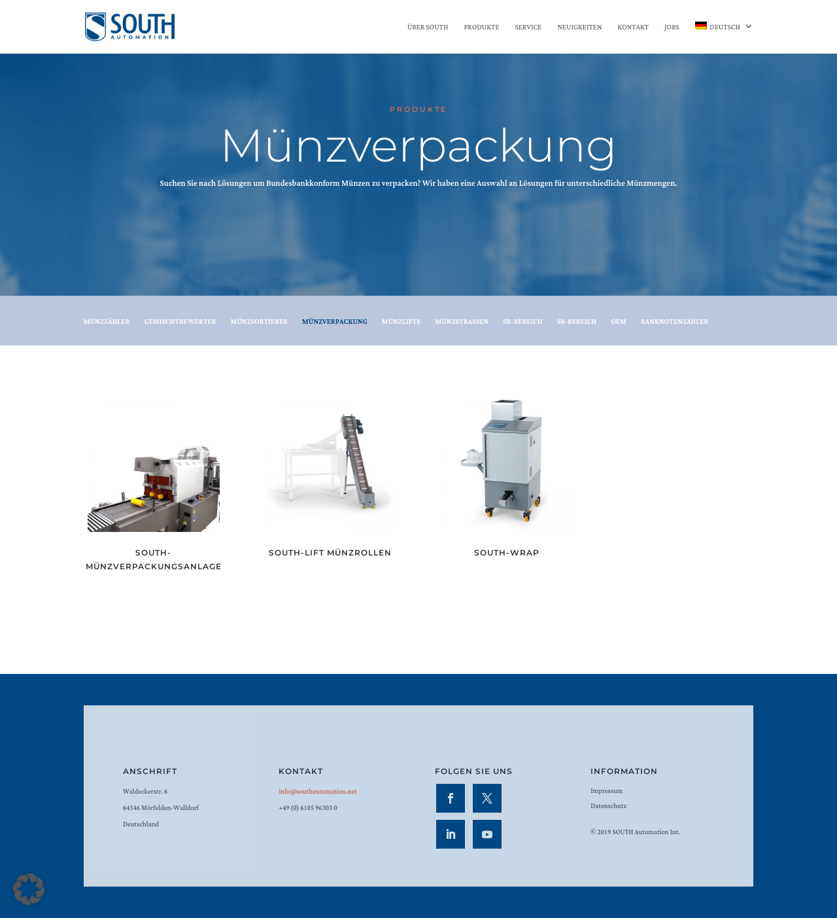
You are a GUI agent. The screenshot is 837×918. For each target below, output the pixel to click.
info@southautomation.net (317, 792)
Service (528, 28)
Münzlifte (401, 322)
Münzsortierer (259, 322)
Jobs (671, 28)
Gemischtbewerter (180, 322)
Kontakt (633, 28)
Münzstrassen (461, 322)
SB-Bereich (523, 322)
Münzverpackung (334, 322)
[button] (29, 889)
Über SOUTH (427, 28)
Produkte (481, 28)
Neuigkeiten (579, 28)
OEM (618, 322)
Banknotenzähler (674, 322)
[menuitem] (724, 38)
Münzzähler (106, 322)
